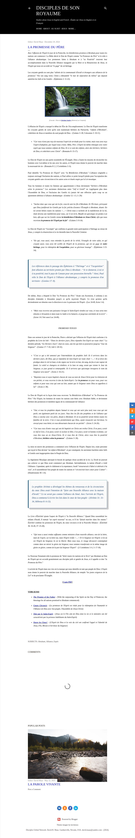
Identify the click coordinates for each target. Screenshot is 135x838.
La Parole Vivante (44, 784)
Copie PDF (67, 582)
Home (39, 29)
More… (72, 29)
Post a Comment (34, 789)
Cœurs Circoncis (40, 606)
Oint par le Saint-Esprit (43, 614)
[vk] (59, 808)
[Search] (105, 7)
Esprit (56, 642)
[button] (132, 405)
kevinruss (74, 825)
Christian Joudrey (66, 120)
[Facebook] (70, 808)
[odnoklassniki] (65, 808)
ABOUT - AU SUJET (51, 29)
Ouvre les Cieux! (40, 622)
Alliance (49, 642)
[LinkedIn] (76, 808)
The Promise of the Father (44, 597)
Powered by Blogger (67, 819)
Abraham (41, 642)
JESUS (64, 29)
